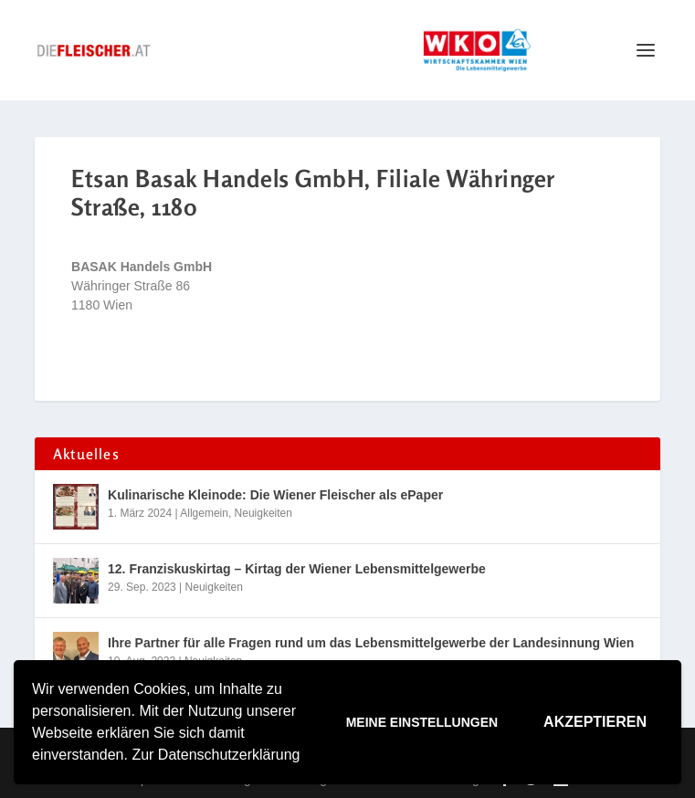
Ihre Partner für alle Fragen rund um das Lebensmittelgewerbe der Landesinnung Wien (371, 642)
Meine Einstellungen (422, 722)
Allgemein (204, 513)
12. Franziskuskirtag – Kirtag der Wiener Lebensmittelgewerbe (297, 569)
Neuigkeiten (263, 513)
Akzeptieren (595, 722)
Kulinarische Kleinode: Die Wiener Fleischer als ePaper (275, 495)
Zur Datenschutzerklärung (216, 754)
